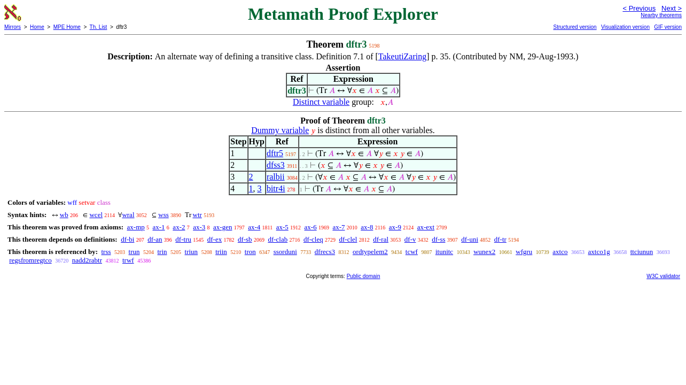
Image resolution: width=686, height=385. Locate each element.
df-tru (183, 239)
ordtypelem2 (370, 252)
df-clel (348, 239)
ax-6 (311, 227)
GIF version (668, 27)
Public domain (363, 276)
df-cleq (313, 239)
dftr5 (275, 153)
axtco (559, 252)
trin (162, 252)
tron (250, 252)
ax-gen (222, 227)
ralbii (276, 176)
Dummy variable (280, 130)
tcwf (412, 252)
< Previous (639, 8)
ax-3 (199, 227)
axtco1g (599, 252)
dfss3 (276, 165)
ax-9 (395, 227)
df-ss (438, 239)
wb (64, 215)
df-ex (214, 239)
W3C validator (663, 276)
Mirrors (12, 27)
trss (106, 252)
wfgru (524, 252)
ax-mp (136, 227)
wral (128, 215)
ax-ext (425, 227)
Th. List (98, 27)
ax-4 (254, 227)
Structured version (574, 27)
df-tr (500, 239)
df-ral (380, 239)
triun (191, 252)
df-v (410, 239)
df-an (154, 239)
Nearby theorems (661, 15)
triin (221, 252)
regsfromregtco (30, 260)
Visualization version (625, 27)
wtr (197, 215)
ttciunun (641, 252)
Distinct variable (321, 101)
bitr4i (276, 188)
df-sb (245, 239)
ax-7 (338, 227)
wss (163, 215)
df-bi (127, 239)
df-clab (277, 239)
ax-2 (179, 227)
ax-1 (159, 227)
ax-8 (367, 227)
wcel (96, 215)
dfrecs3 (325, 252)
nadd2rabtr (87, 260)
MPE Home (67, 27)
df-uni (469, 239)
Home (37, 27)
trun (134, 252)
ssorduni (285, 252)
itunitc (444, 252)
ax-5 (282, 227)
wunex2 (484, 252)
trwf (128, 260)
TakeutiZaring (402, 56)
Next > (671, 8)
